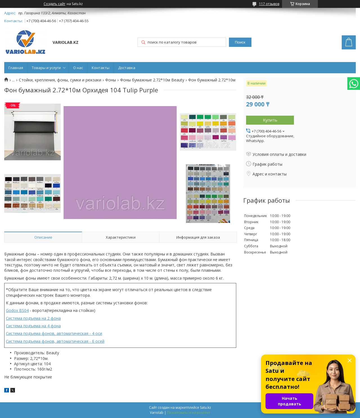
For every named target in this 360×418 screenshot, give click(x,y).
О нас (78, 67)
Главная (15, 67)
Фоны (110, 80)
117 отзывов (269, 3)
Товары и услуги (46, 67)
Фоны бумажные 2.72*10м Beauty (152, 80)
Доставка (126, 67)
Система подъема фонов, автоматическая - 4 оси (54, 333)
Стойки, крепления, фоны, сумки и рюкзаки (60, 80)
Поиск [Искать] (240, 42)
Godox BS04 (17, 310)
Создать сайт (54, 4)
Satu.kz (205, 407)
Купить (270, 120)
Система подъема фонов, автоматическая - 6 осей (55, 341)
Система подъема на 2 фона (33, 318)
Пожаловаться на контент (188, 412)
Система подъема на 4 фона (33, 325)
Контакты (100, 67)
